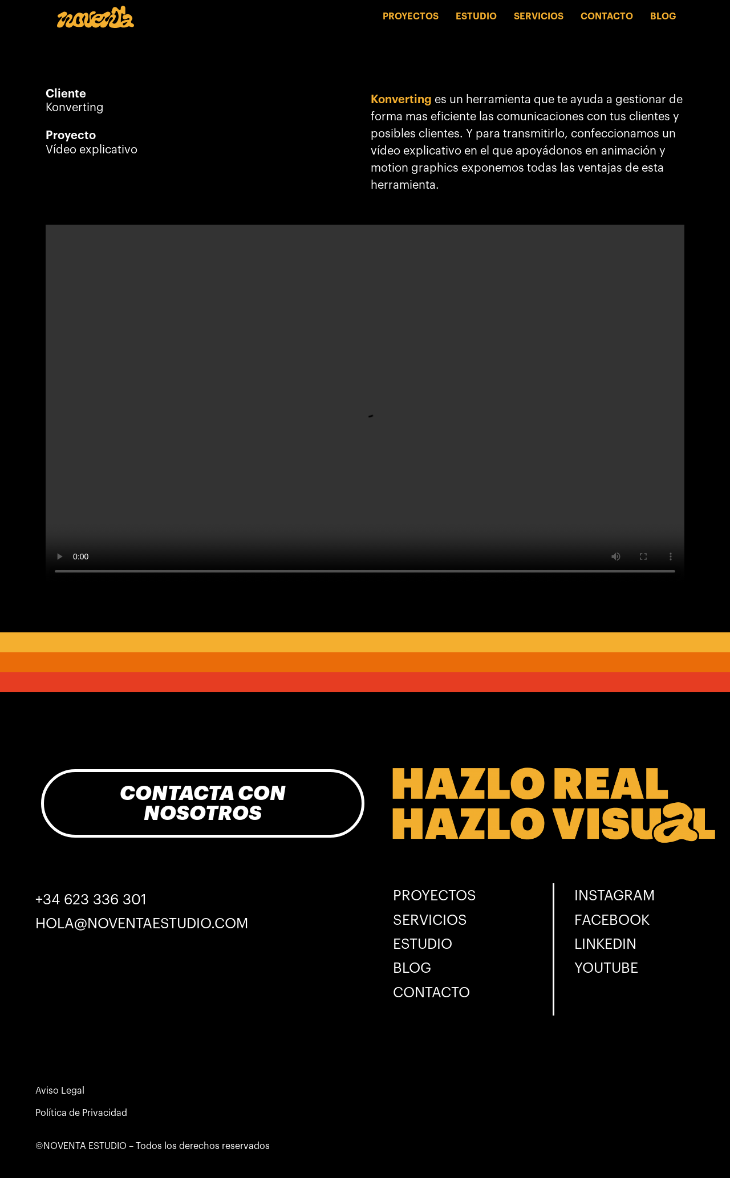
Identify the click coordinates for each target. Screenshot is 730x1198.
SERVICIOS (538, 16)
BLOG (663, 16)
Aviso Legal (59, 1090)
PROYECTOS (411, 16)
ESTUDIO (476, 16)
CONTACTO (607, 16)
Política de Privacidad (81, 1113)
